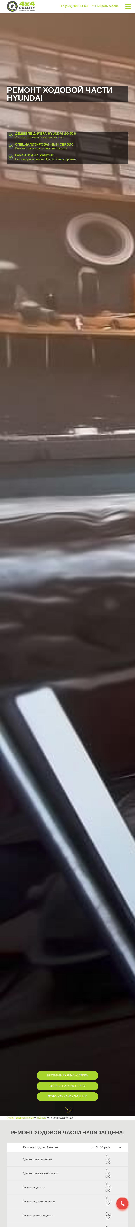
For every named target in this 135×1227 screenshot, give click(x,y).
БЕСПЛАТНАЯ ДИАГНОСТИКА (67, 1075)
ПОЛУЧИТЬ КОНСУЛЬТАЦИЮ (67, 1096)
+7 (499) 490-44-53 (74, 6)
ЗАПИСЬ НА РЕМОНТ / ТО (67, 1085)
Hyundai (41, 1117)
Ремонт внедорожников (20, 1117)
